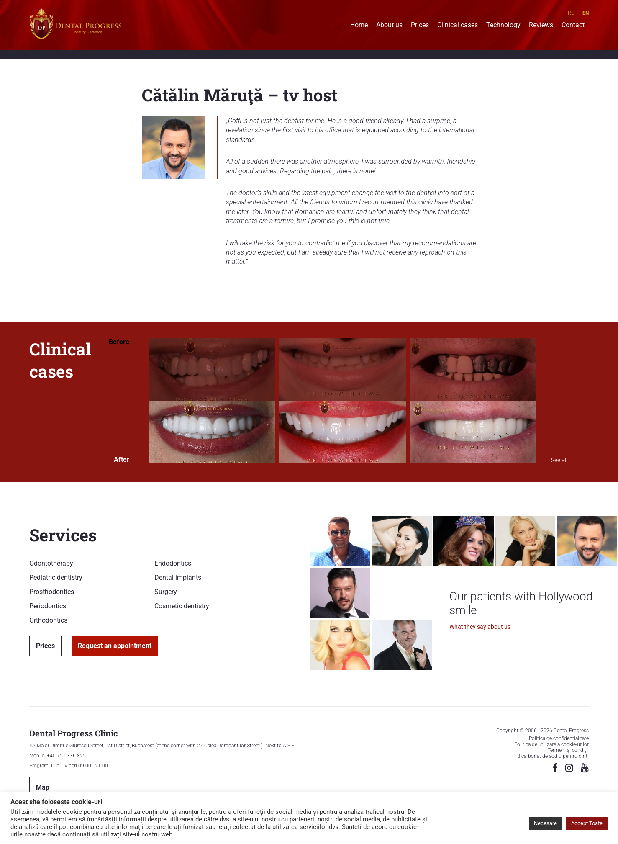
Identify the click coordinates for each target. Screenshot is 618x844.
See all (559, 460)
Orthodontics (48, 620)
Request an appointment (114, 646)
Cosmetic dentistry (181, 606)
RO (571, 13)
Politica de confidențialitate (559, 738)
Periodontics (47, 606)
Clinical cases (457, 26)
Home (359, 26)
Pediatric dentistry (55, 578)
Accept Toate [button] (587, 823)
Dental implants (177, 578)
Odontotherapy (51, 563)
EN (585, 13)
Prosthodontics (51, 592)
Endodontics (172, 563)
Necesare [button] (545, 823)
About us (389, 26)
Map (42, 787)
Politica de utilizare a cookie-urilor (551, 744)
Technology (503, 26)
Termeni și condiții (568, 750)
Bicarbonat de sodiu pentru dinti (553, 756)
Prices (420, 26)
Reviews (541, 26)
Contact (573, 26)
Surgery (165, 592)
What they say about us (479, 626)
